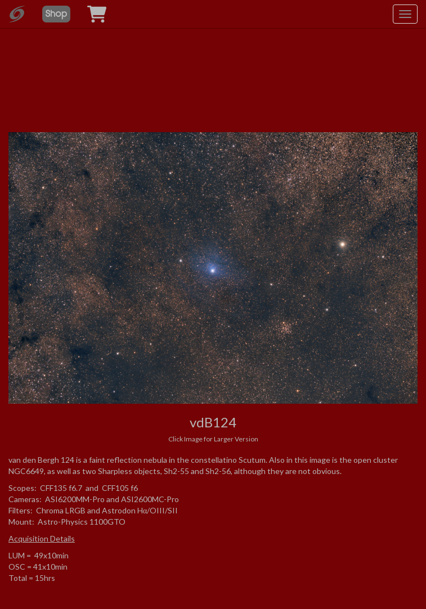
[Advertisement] (213, 73)
